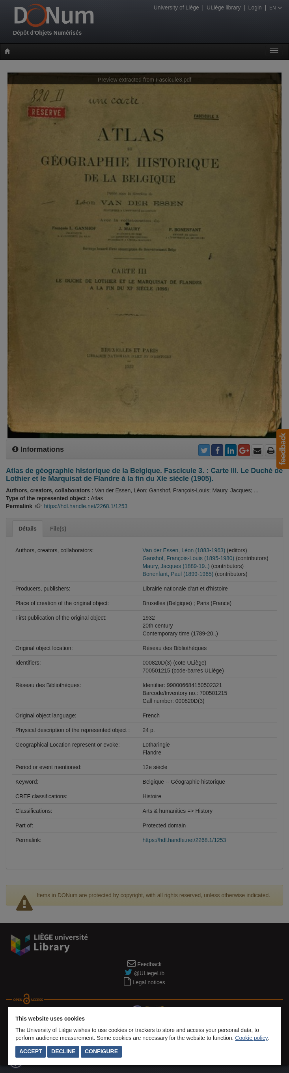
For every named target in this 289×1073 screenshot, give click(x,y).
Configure (101, 1051)
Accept (30, 1051)
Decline (63, 1051)
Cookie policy (251, 1038)
